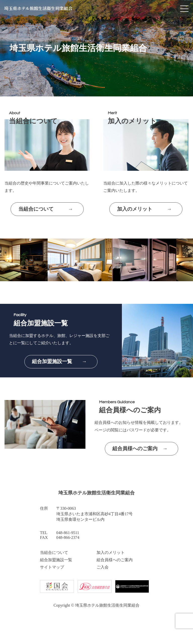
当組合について (54, 552)
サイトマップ (52, 567)
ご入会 (102, 567)
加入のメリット (110, 552)
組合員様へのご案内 (114, 560)
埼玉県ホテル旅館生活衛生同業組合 (41, 9)
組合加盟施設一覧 (56, 560)
